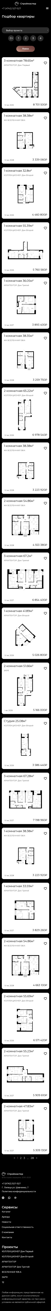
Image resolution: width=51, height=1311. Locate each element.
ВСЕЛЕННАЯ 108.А (11, 1272)
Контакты (7, 1237)
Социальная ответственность (18, 1227)
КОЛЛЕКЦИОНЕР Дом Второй (17, 1256)
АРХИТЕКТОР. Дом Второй (16, 615)
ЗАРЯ (6, 670)
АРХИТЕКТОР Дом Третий (16, 1267)
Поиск (25, 49)
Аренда (6, 1217)
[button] (47, 8)
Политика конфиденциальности (19, 1191)
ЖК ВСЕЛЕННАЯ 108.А (14, 120)
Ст (11, 38)
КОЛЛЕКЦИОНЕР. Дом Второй (18, 175)
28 (32, 1158)
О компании (8, 1232)
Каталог (6, 1211)
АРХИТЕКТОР (9, 1261)
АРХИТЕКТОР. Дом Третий (16, 285)
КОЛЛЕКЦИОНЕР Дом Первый (17, 1251)
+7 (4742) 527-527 (11, 8)
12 (3, 1282)
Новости (6, 1222)
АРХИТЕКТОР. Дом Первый (17, 65)
